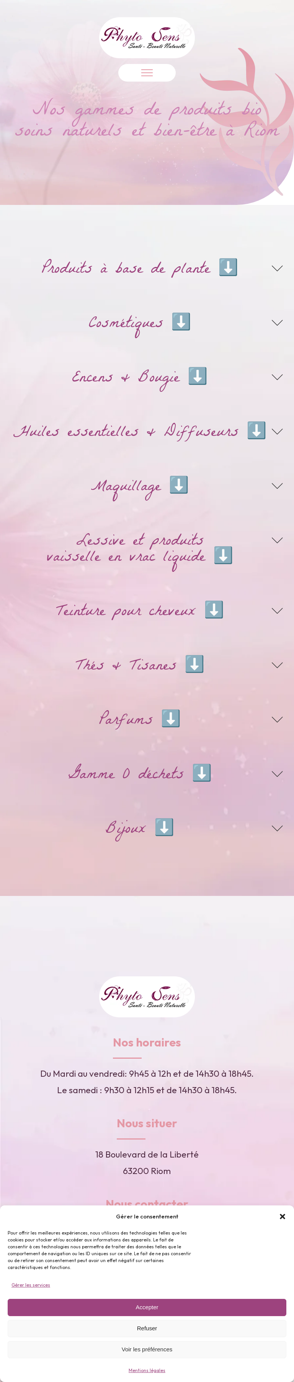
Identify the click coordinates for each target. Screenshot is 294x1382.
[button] (282, 1216)
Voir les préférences (147, 1349)
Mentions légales (147, 1370)
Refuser (147, 1328)
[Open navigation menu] (147, 73)
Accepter (147, 1307)
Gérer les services (30, 1285)
